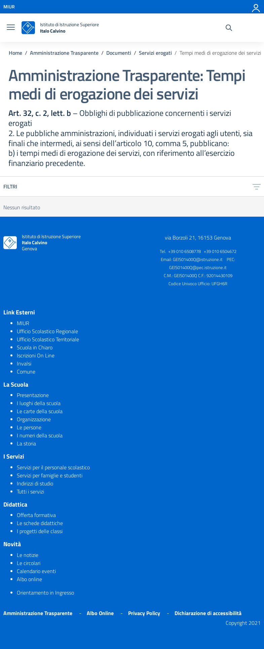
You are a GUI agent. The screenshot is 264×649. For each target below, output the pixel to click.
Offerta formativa (36, 515)
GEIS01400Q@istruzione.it (198, 259)
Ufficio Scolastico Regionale (47, 331)
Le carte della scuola (40, 411)
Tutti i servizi (30, 491)
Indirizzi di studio (35, 483)
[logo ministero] (28, 27)
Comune (26, 371)
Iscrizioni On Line (35, 355)
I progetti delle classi (40, 531)
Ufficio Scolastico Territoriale (48, 339)
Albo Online (100, 613)
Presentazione (33, 395)
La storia (26, 443)
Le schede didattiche (40, 523)
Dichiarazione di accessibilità (208, 613)
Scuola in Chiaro (34, 347)
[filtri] (257, 186)
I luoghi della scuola (39, 403)
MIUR (23, 323)
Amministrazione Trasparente (37, 613)
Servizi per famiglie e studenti (49, 475)
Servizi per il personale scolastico (53, 467)
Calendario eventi (36, 571)
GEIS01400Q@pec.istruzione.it (198, 267)
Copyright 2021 (243, 623)
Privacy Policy (144, 613)
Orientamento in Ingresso (45, 593)
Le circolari (28, 563)
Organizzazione (34, 419)
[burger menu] (11, 28)
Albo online (29, 579)
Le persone (29, 427)
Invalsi (24, 363)
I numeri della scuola (40, 435)
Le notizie (27, 555)
